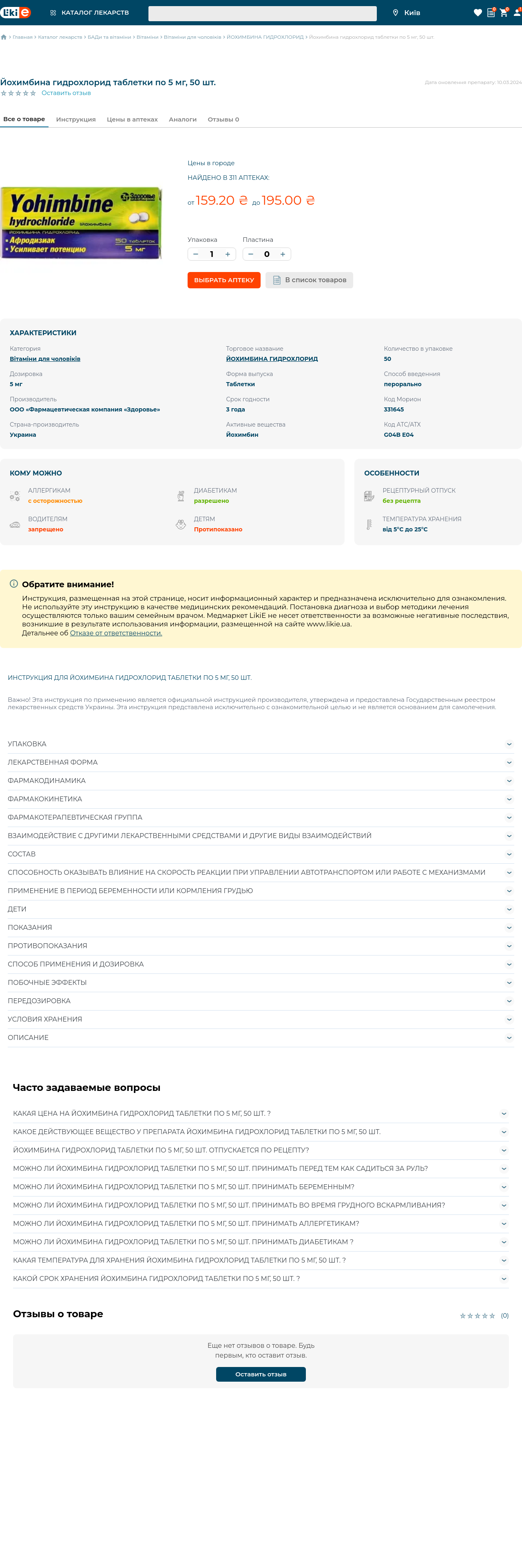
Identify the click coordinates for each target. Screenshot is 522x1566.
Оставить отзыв (66, 93)
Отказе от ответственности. (116, 633)
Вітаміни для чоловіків (45, 359)
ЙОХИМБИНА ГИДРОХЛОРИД (272, 359)
